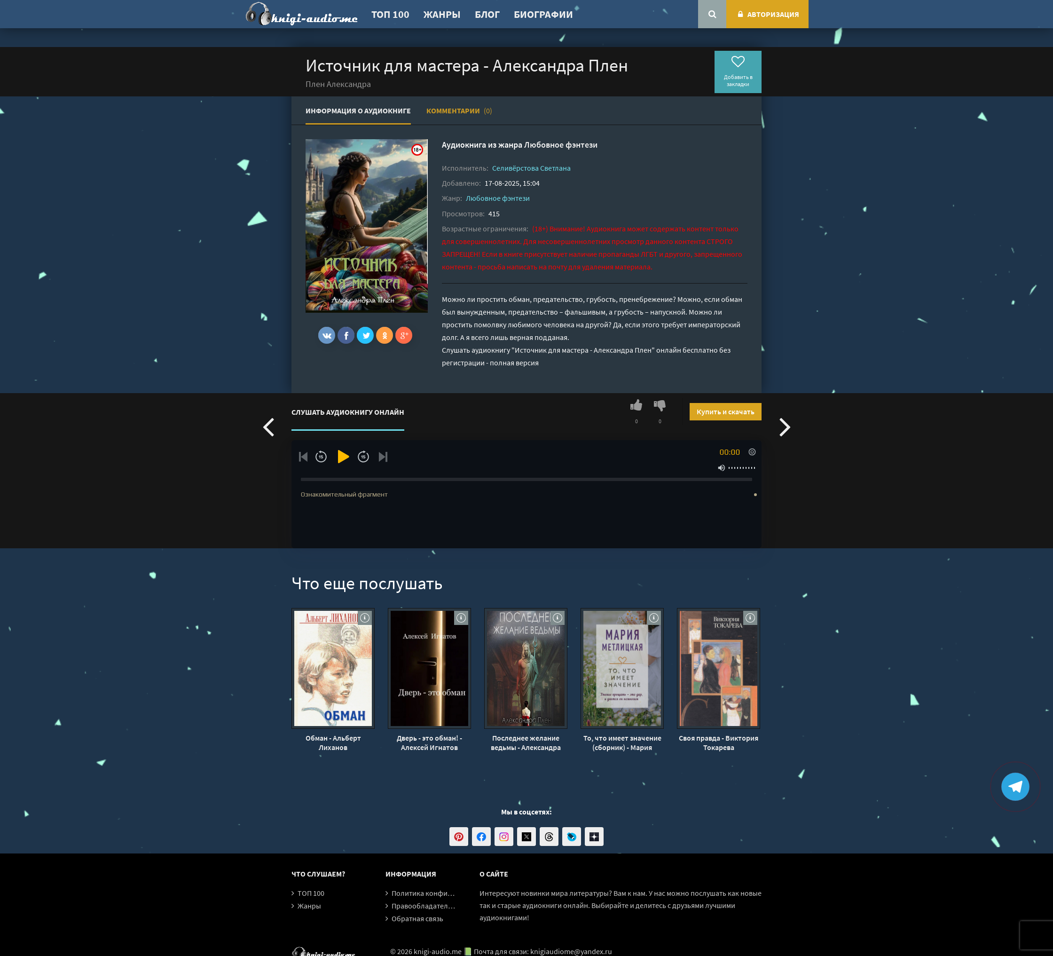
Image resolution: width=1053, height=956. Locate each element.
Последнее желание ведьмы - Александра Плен (526, 742)
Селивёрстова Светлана (531, 168)
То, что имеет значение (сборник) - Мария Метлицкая (622, 742)
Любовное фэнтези (560, 144)
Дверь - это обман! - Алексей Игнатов (429, 742)
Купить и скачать (725, 411)
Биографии (543, 14)
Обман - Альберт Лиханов (333, 742)
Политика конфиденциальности (445, 893)
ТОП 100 (390, 14)
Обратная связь (417, 918)
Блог (487, 14)
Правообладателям (424, 905)
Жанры (442, 14)
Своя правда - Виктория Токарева (718, 742)
